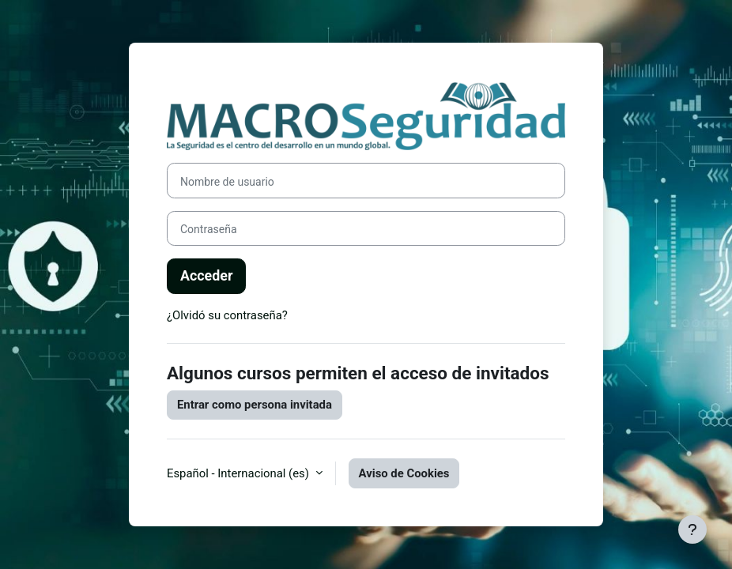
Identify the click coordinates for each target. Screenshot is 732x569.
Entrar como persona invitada (254, 405)
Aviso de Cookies (404, 473)
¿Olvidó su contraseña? (227, 315)
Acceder (206, 275)
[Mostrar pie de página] (692, 529)
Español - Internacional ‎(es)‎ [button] (239, 473)
